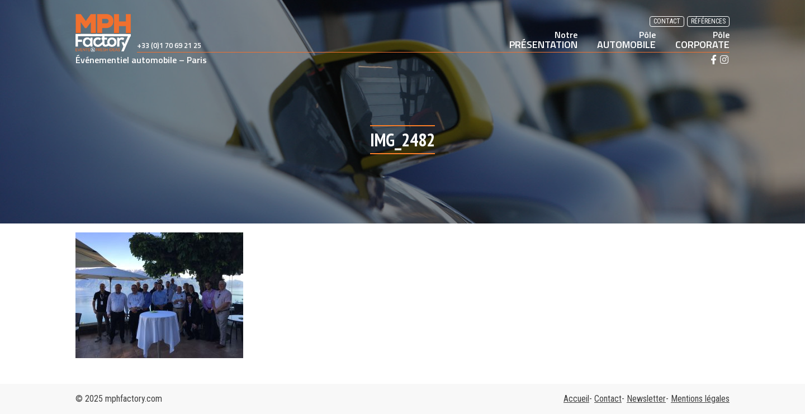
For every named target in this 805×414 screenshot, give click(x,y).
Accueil (576, 398)
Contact (667, 21)
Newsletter (646, 398)
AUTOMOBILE (626, 40)
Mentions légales (700, 398)
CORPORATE (702, 40)
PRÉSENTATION (543, 40)
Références (708, 21)
